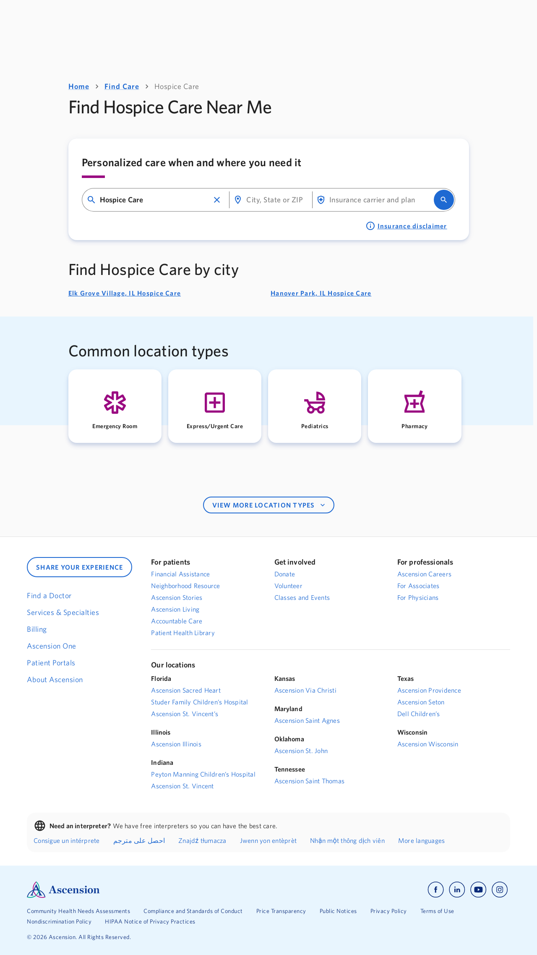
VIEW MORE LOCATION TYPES (269, 505)
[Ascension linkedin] (457, 890)
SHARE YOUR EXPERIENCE (79, 567)
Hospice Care (176, 86)
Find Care (121, 86)
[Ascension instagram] (500, 890)
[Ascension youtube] (478, 890)
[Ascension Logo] (147, 889)
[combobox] (154, 200)
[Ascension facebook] (436, 890)
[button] (217, 200)
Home (78, 86)
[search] (444, 200)
